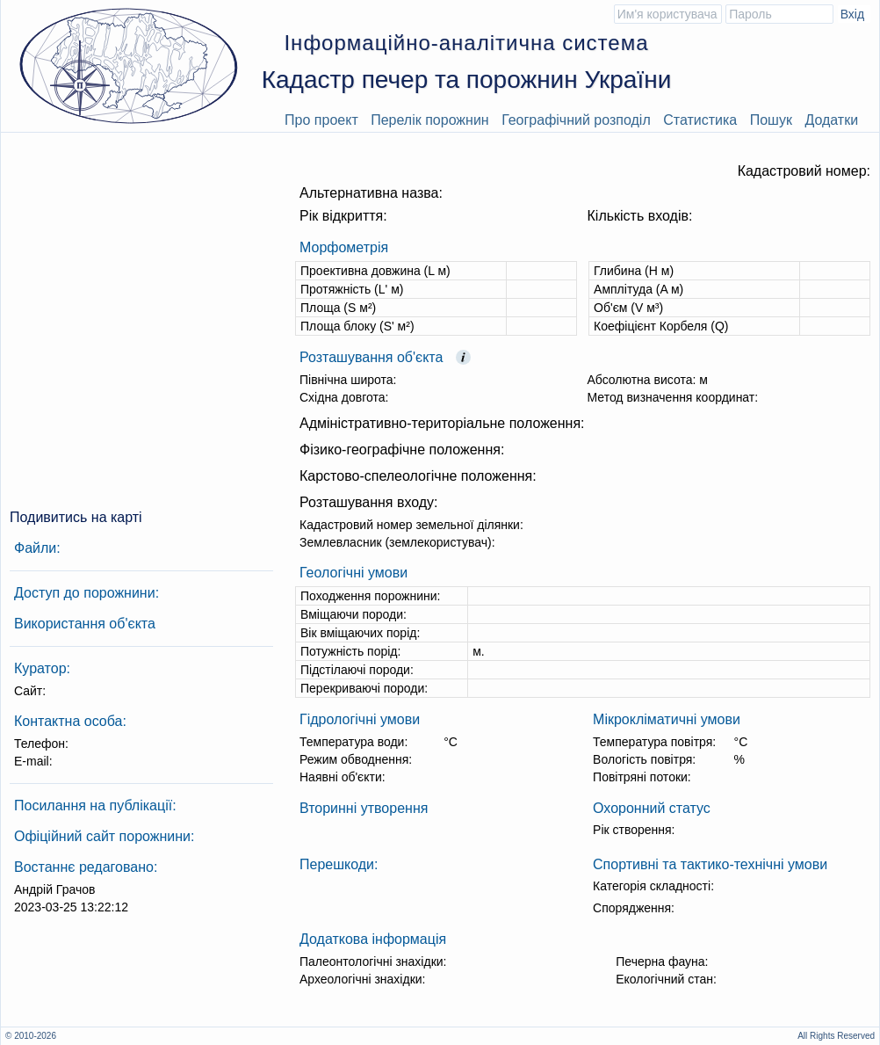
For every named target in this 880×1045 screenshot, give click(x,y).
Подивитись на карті (76, 517)
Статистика (700, 119)
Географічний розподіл (576, 119)
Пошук (771, 119)
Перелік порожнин (430, 119)
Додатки (831, 119)
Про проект (321, 119)
